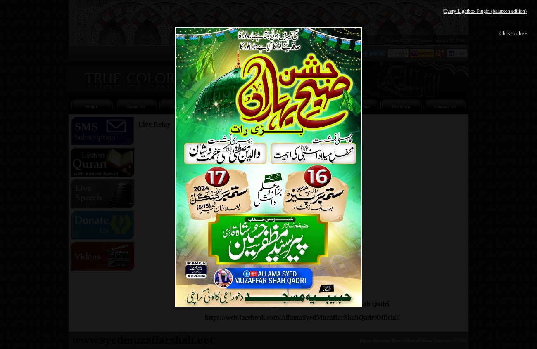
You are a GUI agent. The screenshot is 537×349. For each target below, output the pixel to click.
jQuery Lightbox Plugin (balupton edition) (484, 11)
